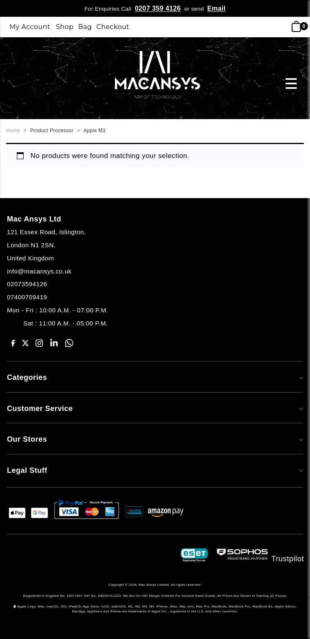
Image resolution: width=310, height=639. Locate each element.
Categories (155, 377)
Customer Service (155, 408)
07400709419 (27, 297)
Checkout (113, 27)
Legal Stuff (155, 470)
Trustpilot (288, 558)
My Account (29, 27)
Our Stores (155, 439)
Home (13, 130)
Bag (85, 27)
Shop (65, 27)
